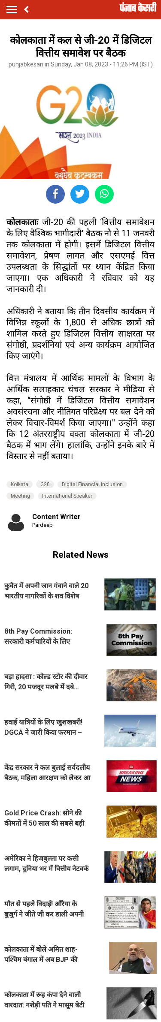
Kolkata (19, 484)
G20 (45, 484)
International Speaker (67, 496)
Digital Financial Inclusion (92, 484)
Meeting (20, 496)
